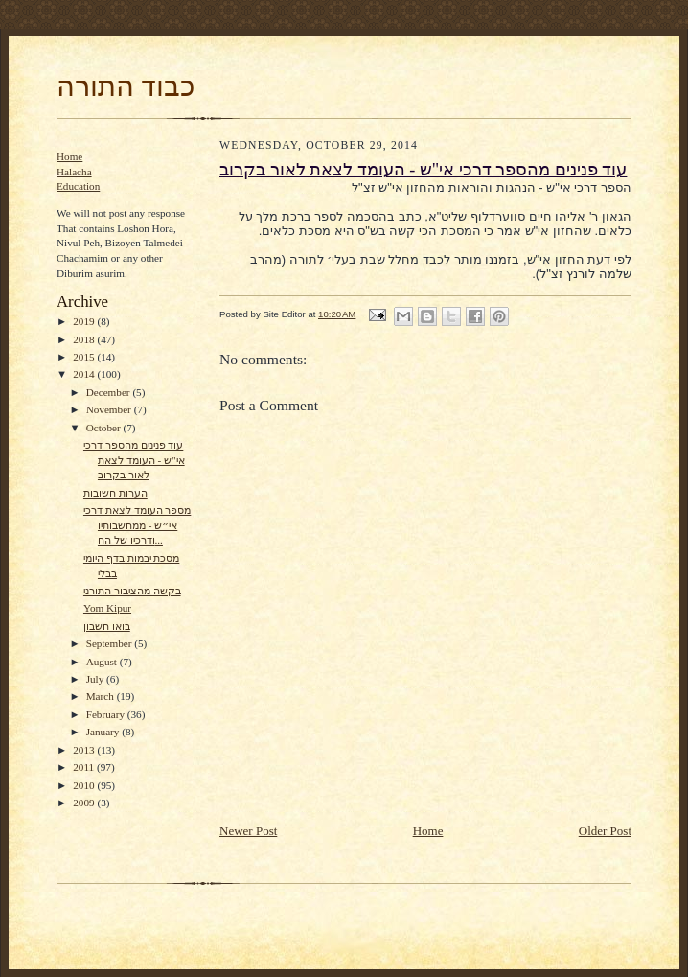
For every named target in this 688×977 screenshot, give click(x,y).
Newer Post (248, 831)
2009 (85, 802)
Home (69, 156)
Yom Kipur (107, 608)
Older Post (605, 831)
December (109, 392)
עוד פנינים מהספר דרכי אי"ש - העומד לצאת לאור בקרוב (134, 459)
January (104, 731)
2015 (85, 356)
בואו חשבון (106, 626)
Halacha (74, 171)
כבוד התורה (126, 86)
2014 (85, 374)
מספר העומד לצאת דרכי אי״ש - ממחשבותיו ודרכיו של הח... (137, 525)
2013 (85, 750)
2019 (85, 321)
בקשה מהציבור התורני (132, 590)
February (106, 714)
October (105, 427)
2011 (85, 767)
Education (78, 186)
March (101, 696)
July (96, 679)
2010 (85, 785)
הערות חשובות (115, 493)
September (110, 643)
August (103, 661)
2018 (85, 339)
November (110, 409)
